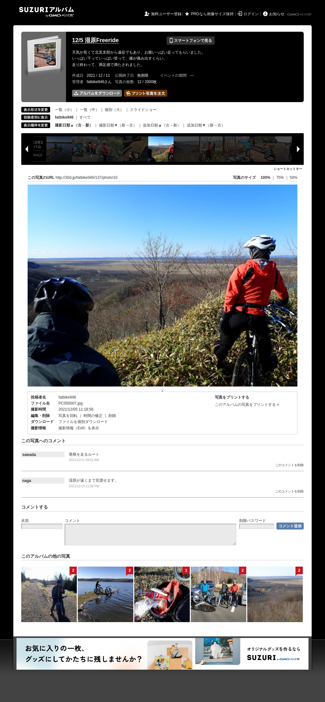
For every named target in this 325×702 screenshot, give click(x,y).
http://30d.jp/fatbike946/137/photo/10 (86, 177)
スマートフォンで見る (190, 40)
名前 (25, 520)
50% (293, 177)
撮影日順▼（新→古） (118, 125)
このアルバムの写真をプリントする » (247, 404)
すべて (85, 117)
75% (280, 177)
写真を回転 (67, 415)
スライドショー (143, 109)
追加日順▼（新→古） (206, 125)
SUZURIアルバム (46, 12)
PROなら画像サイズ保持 (212, 14)
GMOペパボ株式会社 (300, 14)
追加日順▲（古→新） (162, 125)
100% (265, 177)
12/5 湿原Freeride (95, 40)
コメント (72, 520)
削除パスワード (252, 520)
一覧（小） (64, 109)
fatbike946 (67, 397)
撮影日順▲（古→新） (74, 125)
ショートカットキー (288, 169)
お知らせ (276, 14)
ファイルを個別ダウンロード (83, 421)
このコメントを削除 (289, 465)
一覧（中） (89, 109)
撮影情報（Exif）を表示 (78, 428)
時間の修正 (93, 415)
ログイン (251, 14)
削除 (112, 415)
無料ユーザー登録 (166, 14)
